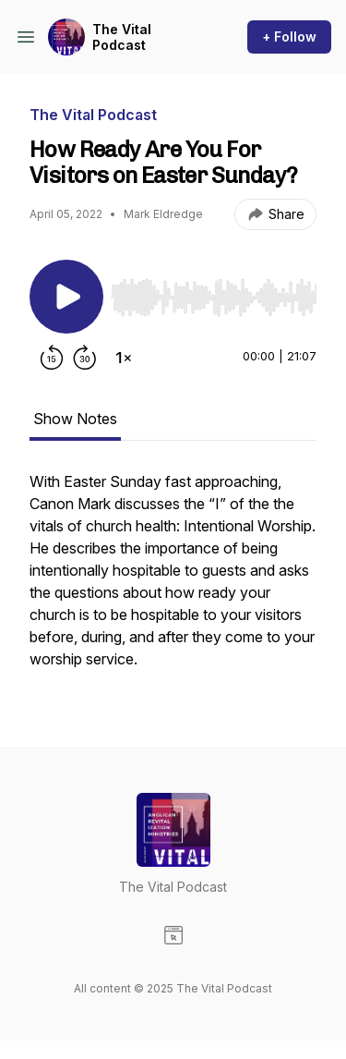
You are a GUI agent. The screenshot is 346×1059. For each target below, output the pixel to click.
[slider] (213, 297)
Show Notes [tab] (75, 418)
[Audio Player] (213, 292)
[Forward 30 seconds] (85, 358)
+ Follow (289, 36)
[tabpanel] (173, 579)
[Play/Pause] (66, 297)
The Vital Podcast (121, 37)
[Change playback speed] (123, 358)
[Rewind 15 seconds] (52, 358)
